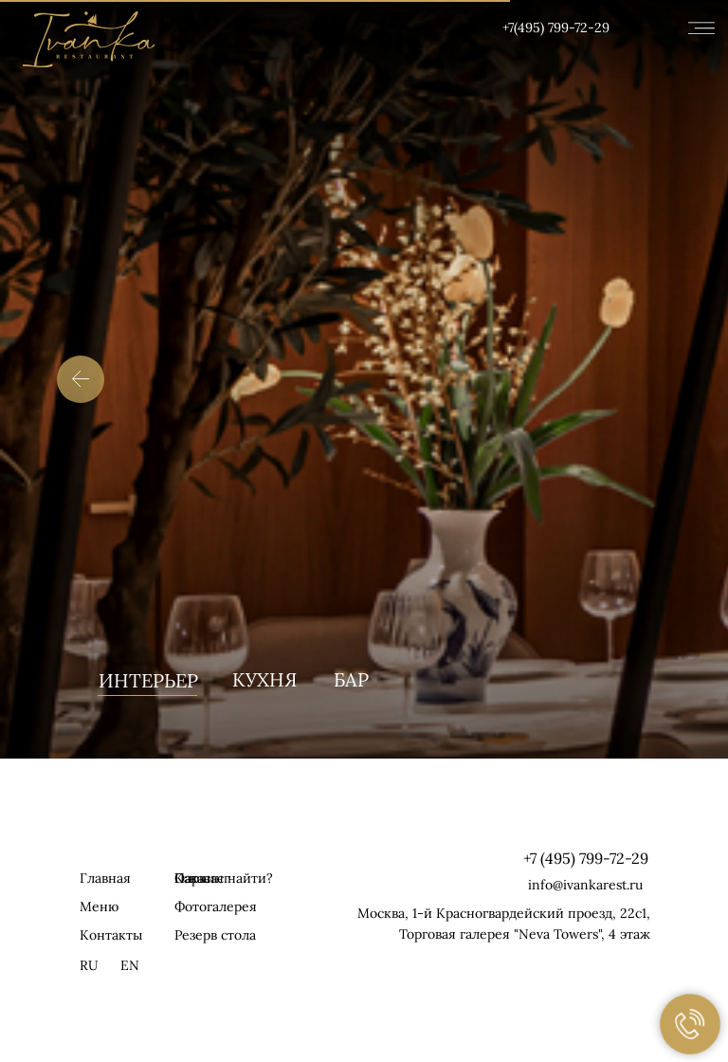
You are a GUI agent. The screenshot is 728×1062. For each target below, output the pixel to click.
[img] (89, 39)
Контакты (111, 934)
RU (89, 965)
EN (129, 965)
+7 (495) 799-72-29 (585, 858)
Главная (105, 878)
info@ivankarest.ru (585, 884)
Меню (99, 906)
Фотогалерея (215, 906)
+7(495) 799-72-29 (556, 27)
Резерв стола (215, 934)
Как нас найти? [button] (223, 878)
